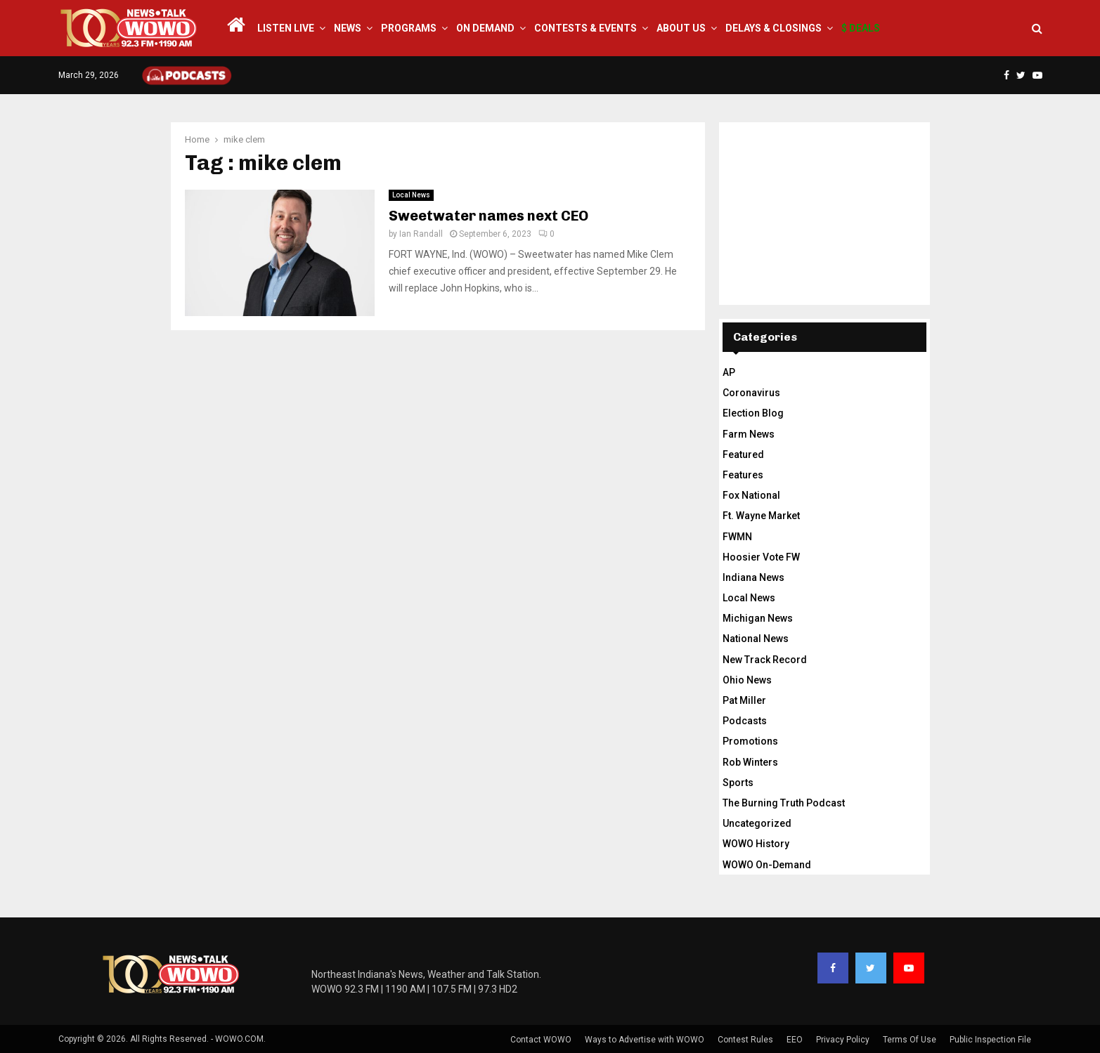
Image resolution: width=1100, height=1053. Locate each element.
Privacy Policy (842, 1040)
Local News (411, 195)
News (347, 28)
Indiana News (753, 577)
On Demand (485, 28)
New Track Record (765, 659)
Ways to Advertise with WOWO (644, 1040)
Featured (743, 454)
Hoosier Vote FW (761, 557)
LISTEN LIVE (285, 28)
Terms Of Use (909, 1040)
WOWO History (756, 843)
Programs (408, 28)
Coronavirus (751, 392)
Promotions (750, 741)
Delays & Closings (773, 28)
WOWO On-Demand (767, 864)
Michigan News (758, 618)
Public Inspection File (990, 1040)
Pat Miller (744, 700)
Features (743, 474)
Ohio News (747, 680)
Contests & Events (585, 28)
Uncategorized (757, 823)
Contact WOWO (540, 1040)
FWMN (737, 536)
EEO (795, 1040)
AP (729, 372)
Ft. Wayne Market (761, 515)
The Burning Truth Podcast (784, 803)
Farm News (749, 434)
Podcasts (745, 720)
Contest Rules (745, 1040)
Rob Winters (750, 762)
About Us (681, 28)
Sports (738, 782)
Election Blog (753, 413)
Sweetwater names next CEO (488, 215)
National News (756, 638)
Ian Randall (421, 234)
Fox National (751, 495)
